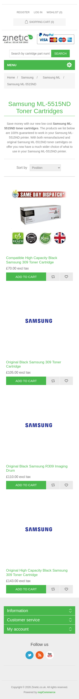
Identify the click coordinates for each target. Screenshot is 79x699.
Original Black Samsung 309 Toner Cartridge (33, 364)
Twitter (29, 655)
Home (11, 77)
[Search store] (30, 53)
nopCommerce (46, 692)
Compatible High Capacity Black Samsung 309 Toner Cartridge (31, 260)
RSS (40, 655)
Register (23, 12)
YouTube (50, 655)
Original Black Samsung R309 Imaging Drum (37, 468)
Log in (38, 12)
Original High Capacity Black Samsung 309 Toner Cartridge (37, 572)
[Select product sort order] (45, 167)
